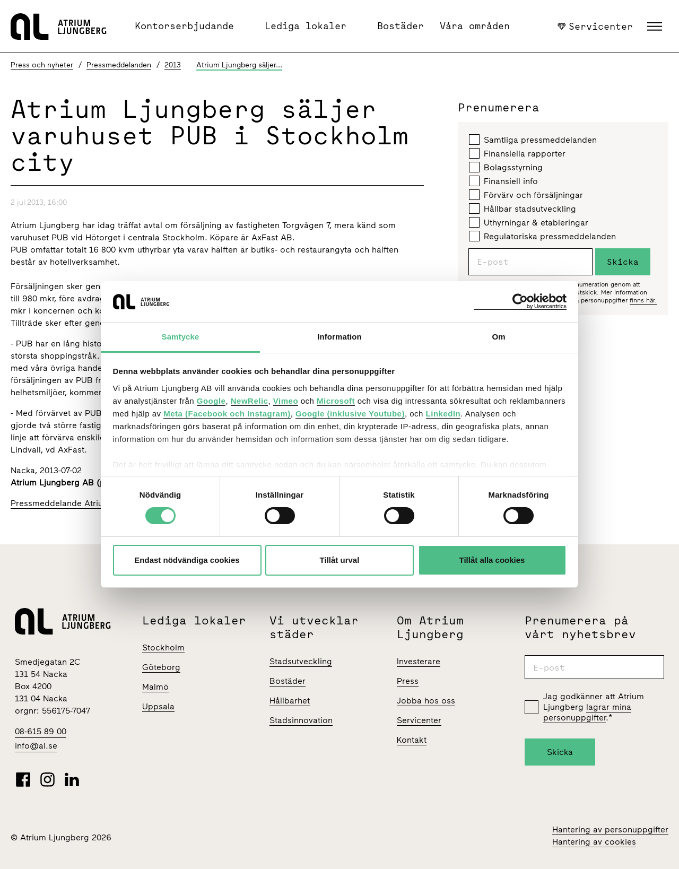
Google (211, 400)
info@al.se (36, 746)
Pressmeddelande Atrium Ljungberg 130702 (97, 503)
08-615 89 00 (40, 731)
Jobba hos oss (426, 701)
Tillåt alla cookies (492, 559)
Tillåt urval (340, 559)
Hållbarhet (289, 701)
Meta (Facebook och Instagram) (227, 413)
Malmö (155, 687)
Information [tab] (339, 336)
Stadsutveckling (300, 661)
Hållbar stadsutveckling (522, 208)
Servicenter (595, 26)
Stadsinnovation (301, 720)
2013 (172, 64)
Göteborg (161, 667)
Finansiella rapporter (517, 153)
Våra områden (475, 26)
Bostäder (400, 26)
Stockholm (163, 647)
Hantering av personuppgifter (610, 829)
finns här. (643, 300)
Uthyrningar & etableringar (528, 222)
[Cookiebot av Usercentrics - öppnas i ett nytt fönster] (520, 301)
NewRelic (249, 400)
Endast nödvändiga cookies (186, 559)
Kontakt (411, 740)
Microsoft (336, 400)
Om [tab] (498, 336)
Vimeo (285, 400)
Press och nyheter (42, 64)
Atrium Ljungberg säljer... (239, 64)
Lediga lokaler (305, 26)
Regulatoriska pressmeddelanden (542, 236)
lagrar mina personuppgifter (587, 712)
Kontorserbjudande (184, 26)
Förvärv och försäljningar (526, 194)
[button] (656, 26)
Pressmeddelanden (118, 64)
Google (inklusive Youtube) (350, 413)
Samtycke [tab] (180, 336)
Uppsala (158, 706)
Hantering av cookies (594, 842)
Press (408, 681)
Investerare (418, 661)
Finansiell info (503, 181)
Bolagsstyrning (506, 167)
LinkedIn (443, 413)
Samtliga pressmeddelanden (533, 139)
